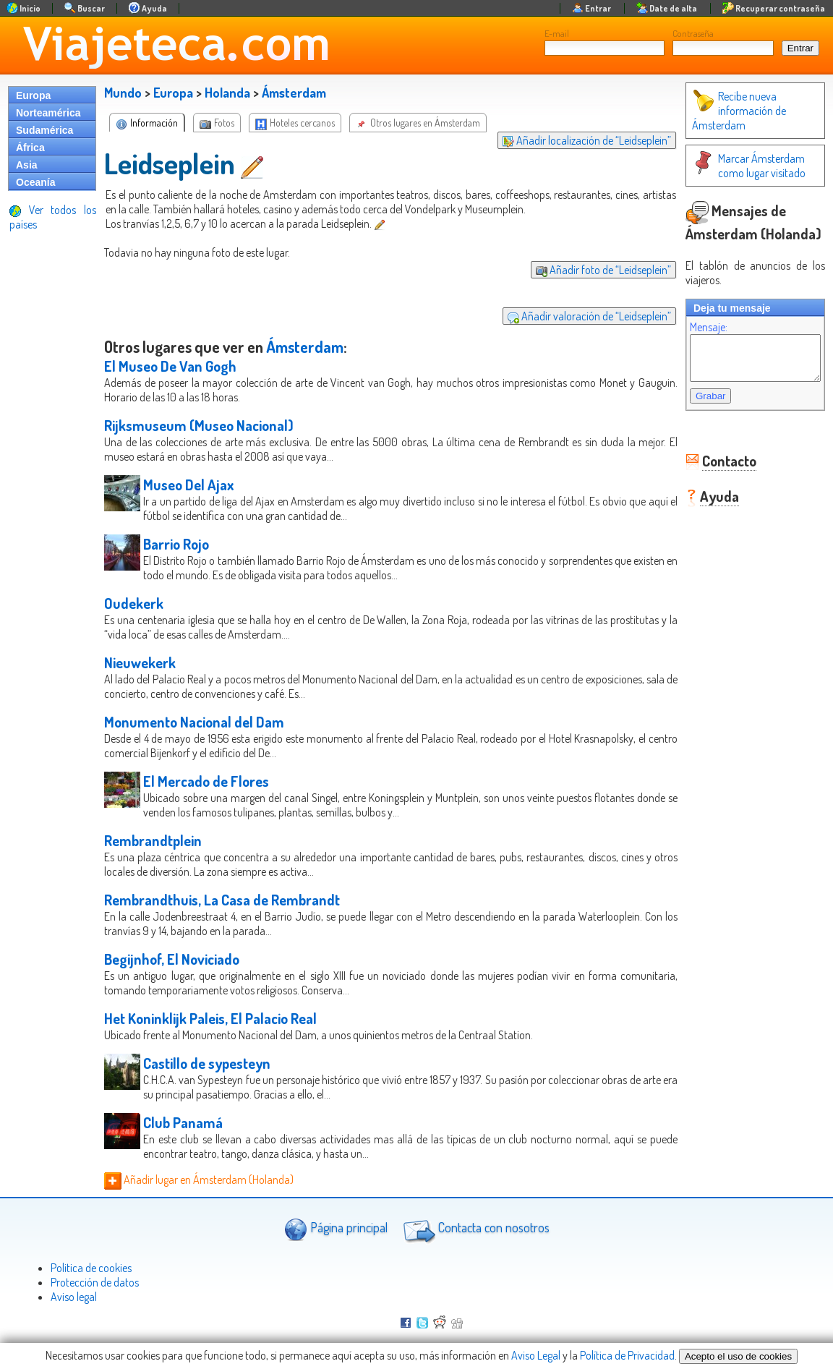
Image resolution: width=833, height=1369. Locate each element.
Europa (33, 95)
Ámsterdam (294, 93)
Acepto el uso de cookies (738, 1356)
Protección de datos (95, 1282)
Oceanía (35, 182)
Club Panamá (183, 1122)
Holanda (227, 93)
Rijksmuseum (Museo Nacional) (199, 425)
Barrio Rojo (176, 543)
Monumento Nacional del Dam (194, 721)
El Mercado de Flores (206, 781)
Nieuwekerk (140, 662)
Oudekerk (133, 603)
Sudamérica (44, 130)
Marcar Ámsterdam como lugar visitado (748, 165)
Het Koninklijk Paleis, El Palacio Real (210, 1018)
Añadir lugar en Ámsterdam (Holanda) (199, 1179)
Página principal (336, 1229)
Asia (27, 165)
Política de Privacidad (627, 1355)
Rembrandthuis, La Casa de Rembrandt (222, 899)
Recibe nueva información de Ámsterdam (725, 110)
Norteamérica (48, 113)
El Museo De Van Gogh (170, 366)
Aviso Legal (535, 1355)
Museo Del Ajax (188, 484)
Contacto (715, 469)
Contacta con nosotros (474, 1229)
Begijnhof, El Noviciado (171, 959)
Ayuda (705, 504)
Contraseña (693, 33)
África (30, 147)
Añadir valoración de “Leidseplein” (575, 316)
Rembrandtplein (153, 840)
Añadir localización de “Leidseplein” (572, 140)
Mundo (123, 93)
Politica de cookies (91, 1268)
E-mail (556, 33)
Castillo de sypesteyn (206, 1063)
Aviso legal (74, 1296)
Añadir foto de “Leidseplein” (589, 270)
